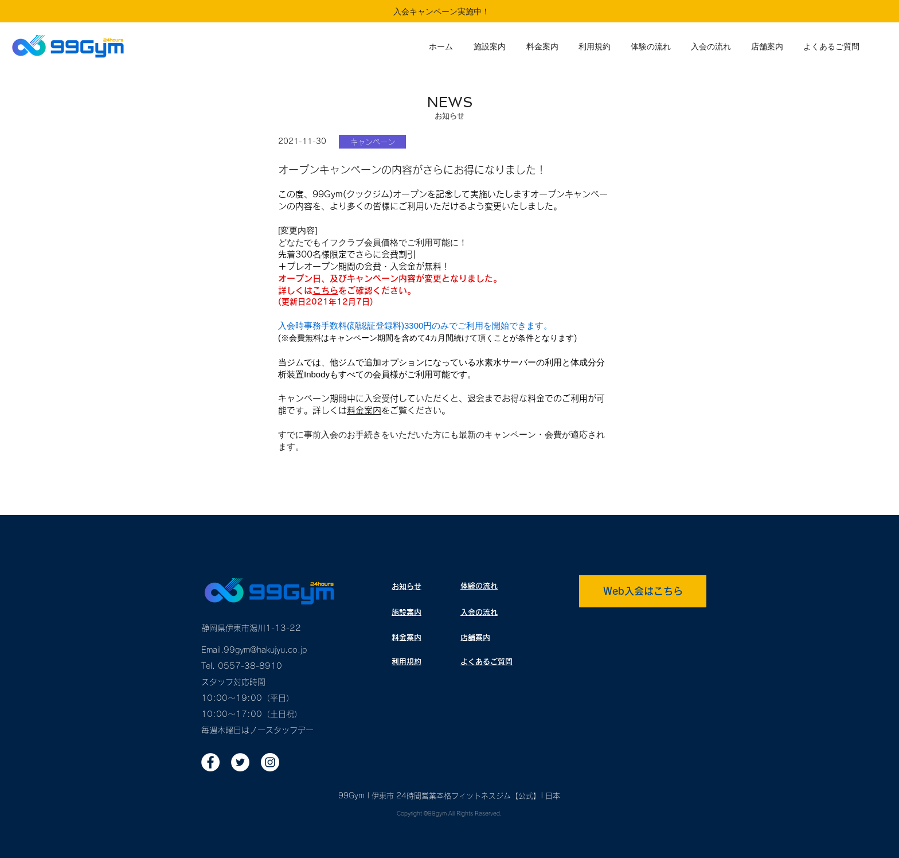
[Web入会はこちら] (642, 591)
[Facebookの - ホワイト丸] (210, 762)
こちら (325, 290)
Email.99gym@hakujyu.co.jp (254, 650)
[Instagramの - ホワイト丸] (270, 762)
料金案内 (364, 410)
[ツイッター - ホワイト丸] (240, 762)
